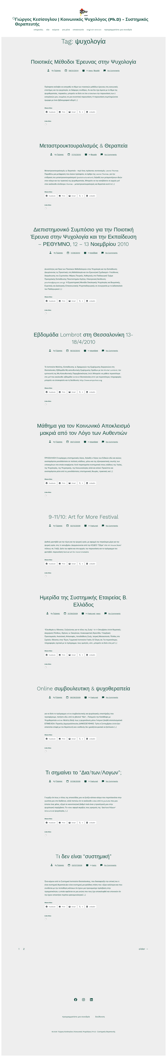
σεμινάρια (94, 351)
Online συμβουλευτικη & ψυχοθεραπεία (83, 688)
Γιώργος (57, 70)
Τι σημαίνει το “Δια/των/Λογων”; (83, 772)
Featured (94, 526)
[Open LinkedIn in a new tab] (91, 999)
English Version (94, 30)
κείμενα (55, 30)
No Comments (113, 70)
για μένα (66, 30)
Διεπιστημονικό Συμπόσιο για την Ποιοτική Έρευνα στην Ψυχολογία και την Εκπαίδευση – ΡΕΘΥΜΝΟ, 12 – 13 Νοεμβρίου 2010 (83, 236)
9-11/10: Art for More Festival (83, 517)
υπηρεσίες (38, 30)
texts (94, 865)
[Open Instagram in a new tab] (83, 999)
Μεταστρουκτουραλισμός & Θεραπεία (83, 146)
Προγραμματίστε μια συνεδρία (118, 30)
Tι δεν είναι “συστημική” (83, 856)
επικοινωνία (78, 30)
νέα (47, 30)
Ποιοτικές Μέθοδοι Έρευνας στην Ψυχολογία (83, 62)
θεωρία (96, 70)
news (90, 70)
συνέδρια (94, 253)
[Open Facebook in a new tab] (75, 999)
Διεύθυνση (100, 1017)
